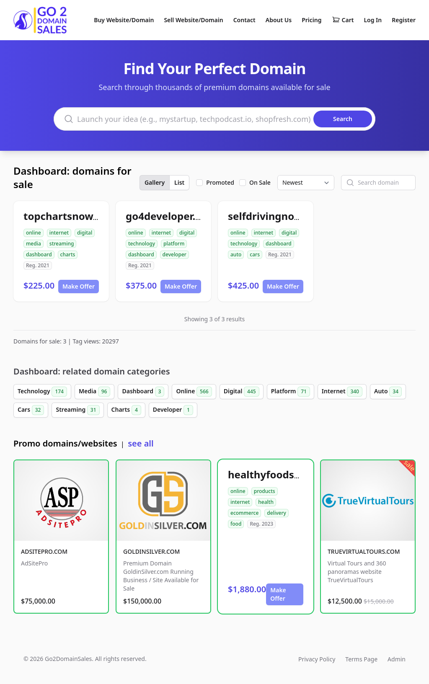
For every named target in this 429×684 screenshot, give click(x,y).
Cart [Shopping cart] (343, 20)
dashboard (39, 254)
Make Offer (78, 286)
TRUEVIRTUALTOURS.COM (364, 551)
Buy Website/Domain (124, 20)
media (33, 243)
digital (84, 232)
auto (235, 254)
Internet (342, 392)
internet (59, 232)
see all (140, 443)
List (179, 182)
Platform (290, 392)
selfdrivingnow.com (277, 216)
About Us (279, 20)
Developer (173, 410)
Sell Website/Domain (193, 20)
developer (174, 254)
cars (255, 254)
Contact (244, 20)
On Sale (260, 182)
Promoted (220, 182)
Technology (42, 392)
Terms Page (361, 659)
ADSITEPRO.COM (44, 551)
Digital (241, 392)
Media (95, 392)
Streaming (77, 410)
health (266, 502)
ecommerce (244, 512)
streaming (61, 243)
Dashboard (143, 392)
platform (173, 243)
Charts (126, 410)
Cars (31, 410)
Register (404, 20)
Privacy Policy (316, 659)
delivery (276, 512)
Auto (388, 392)
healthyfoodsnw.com (280, 474)
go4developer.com (171, 216)
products (264, 491)
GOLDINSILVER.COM (151, 551)
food (235, 523)
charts (67, 254)
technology (141, 243)
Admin (397, 659)
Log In (373, 20)
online (33, 232)
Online (194, 392)
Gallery (155, 182)
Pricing (311, 20)
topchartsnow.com (70, 216)
